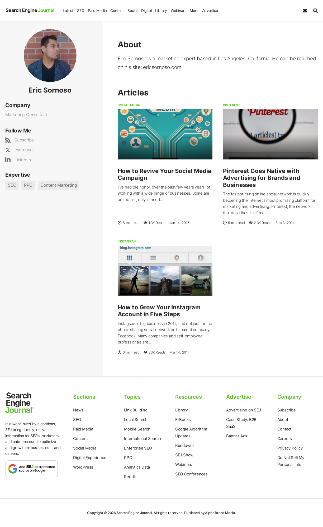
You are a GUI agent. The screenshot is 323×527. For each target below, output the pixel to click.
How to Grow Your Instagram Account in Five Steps (159, 311)
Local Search (136, 419)
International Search (142, 438)
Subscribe (24, 140)
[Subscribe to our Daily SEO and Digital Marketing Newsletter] (305, 10)
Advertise (209, 10)
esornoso (23, 149)
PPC (28, 185)
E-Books (183, 419)
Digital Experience (89, 457)
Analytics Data (137, 467)
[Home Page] (30, 10)
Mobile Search (137, 429)
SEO (80, 10)
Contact (284, 429)
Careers (284, 438)
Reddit (130, 476)
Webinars (178, 10)
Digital (146, 10)
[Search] (314, 11)
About (282, 419)
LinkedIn (23, 159)
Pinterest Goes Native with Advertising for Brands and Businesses (261, 177)
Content (117, 10)
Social (132, 10)
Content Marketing (58, 185)
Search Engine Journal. (135, 513)
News (78, 410)
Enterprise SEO (138, 448)
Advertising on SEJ (243, 410)
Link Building (135, 410)
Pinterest (231, 105)
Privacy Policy (290, 448)
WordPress (83, 467)
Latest (68, 10)
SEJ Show (184, 454)
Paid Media (97, 10)
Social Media (129, 105)
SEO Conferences (191, 473)
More (193, 10)
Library (161, 10)
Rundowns (184, 445)
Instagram (127, 241)
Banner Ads (236, 435)
